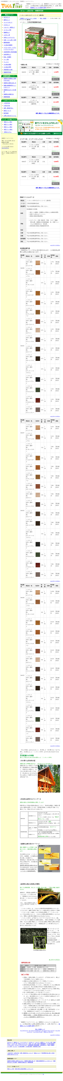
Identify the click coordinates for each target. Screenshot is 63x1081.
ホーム (23, 10)
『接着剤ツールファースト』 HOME (28, 18)
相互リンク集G (8, 129)
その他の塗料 (7, 67)
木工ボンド (7, 17)
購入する (55, 79)
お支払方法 (7, 105)
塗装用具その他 (8, 69)
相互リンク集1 (8, 122)
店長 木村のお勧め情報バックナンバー (24, 1069)
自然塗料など (7, 54)
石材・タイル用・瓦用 (10, 40)
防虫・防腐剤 (7, 57)
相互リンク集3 (8, 127)
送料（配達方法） (9, 108)
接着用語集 (7, 96)
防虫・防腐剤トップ (40, 1029)
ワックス (6, 62)
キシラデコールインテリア (48, 1030)
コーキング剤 (7, 30)
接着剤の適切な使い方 (10, 83)
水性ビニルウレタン (9, 37)
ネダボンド (7, 25)
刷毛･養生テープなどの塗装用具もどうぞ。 (48, 113)
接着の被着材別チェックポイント (44, 1061)
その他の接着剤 (8, 45)
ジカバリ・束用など (9, 27)
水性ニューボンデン (48, 1032)
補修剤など (7, 32)
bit (43, 1074)
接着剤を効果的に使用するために (15, 1061)
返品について (7, 110)
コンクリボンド (8, 22)
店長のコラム (7, 132)
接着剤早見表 (39, 10)
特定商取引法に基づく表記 (48, 1053)
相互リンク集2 (8, 124)
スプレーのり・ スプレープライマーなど (17, 1045)
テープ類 (6, 59)
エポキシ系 (7, 35)
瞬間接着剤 (7, 42)
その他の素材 (7, 64)
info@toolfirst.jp (5, 148)
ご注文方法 (30, 10)
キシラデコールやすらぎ (35, 1030)
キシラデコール (24, 1030)
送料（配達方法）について (26, 1053)
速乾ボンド (7, 20)
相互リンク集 (10, 1069)
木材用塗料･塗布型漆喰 (10, 52)
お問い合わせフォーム (10, 115)
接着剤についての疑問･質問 (38, 7)
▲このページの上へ (55, 245)
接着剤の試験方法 (9, 94)
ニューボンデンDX (37, 1032)
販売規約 (6, 113)
